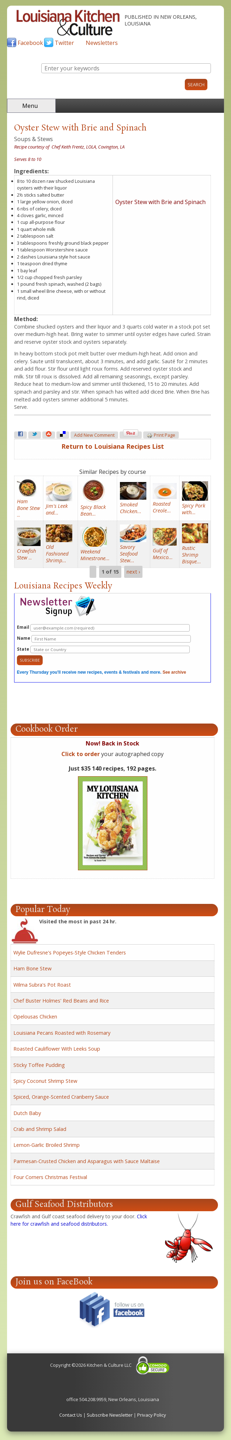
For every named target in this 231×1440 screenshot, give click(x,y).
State (103, 649)
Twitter (64, 43)
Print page (161, 435)
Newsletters (102, 43)
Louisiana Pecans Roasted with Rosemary (61, 1032)
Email (103, 628)
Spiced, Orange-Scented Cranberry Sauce (61, 1096)
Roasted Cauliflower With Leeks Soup (56, 1048)
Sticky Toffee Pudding (39, 1065)
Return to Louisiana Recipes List (112, 446)
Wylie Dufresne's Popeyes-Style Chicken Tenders (69, 952)
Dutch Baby (27, 1113)
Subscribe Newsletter (110, 1415)
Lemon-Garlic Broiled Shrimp (46, 1145)
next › (133, 572)
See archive (174, 672)
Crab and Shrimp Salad (39, 1129)
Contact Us (70, 1415)
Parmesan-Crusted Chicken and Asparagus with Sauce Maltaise (86, 1161)
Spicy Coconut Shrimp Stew (45, 1081)
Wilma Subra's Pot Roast (42, 984)
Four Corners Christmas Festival (50, 1177)
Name (104, 639)
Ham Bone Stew (32, 968)
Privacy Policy (151, 1415)
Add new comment (94, 435)
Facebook (30, 43)
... (28, 508)
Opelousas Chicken (35, 1016)
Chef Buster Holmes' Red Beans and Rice (61, 1000)
